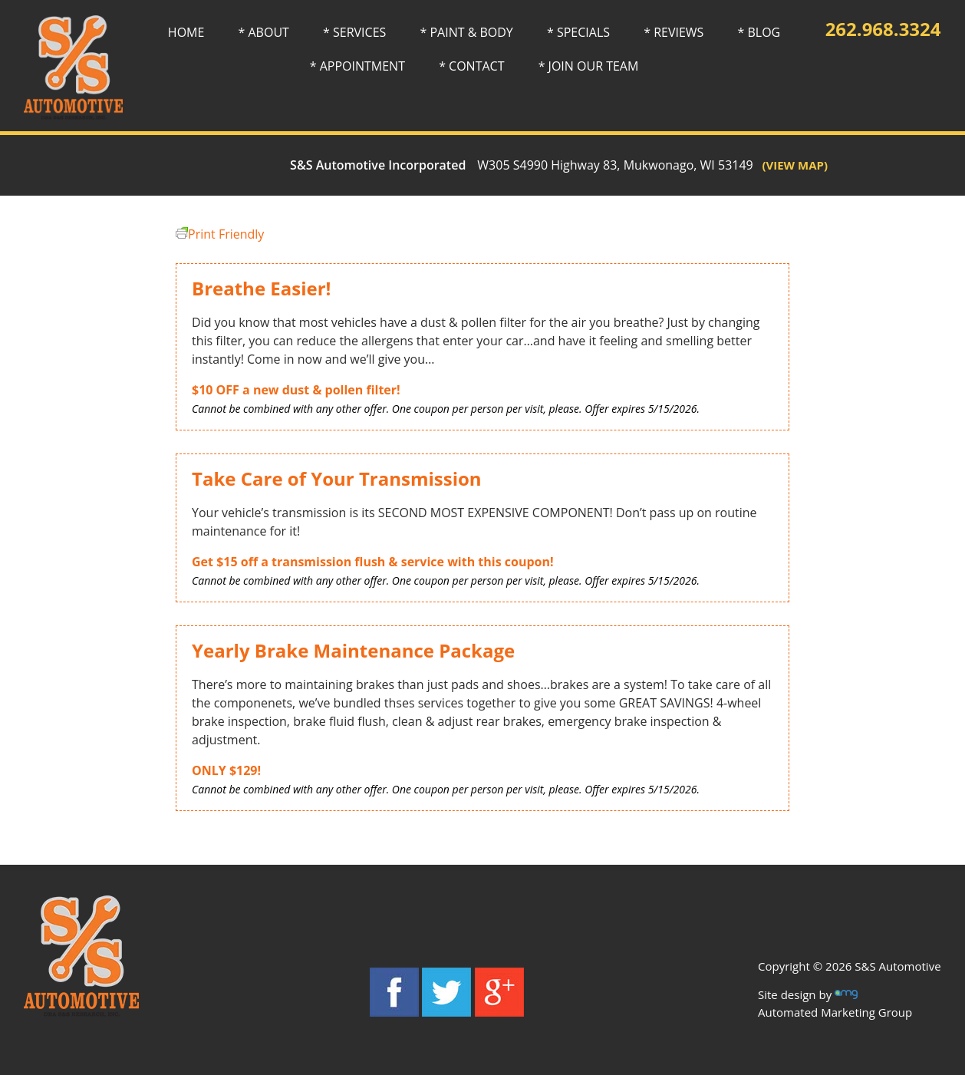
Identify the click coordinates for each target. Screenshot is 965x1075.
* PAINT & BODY (466, 32)
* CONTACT (471, 66)
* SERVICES (354, 32)
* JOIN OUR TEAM (588, 66)
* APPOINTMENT (357, 66)
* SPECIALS (578, 32)
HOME (186, 32)
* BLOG (759, 32)
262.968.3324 (883, 28)
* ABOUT (264, 32)
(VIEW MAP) (790, 165)
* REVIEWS (673, 32)
